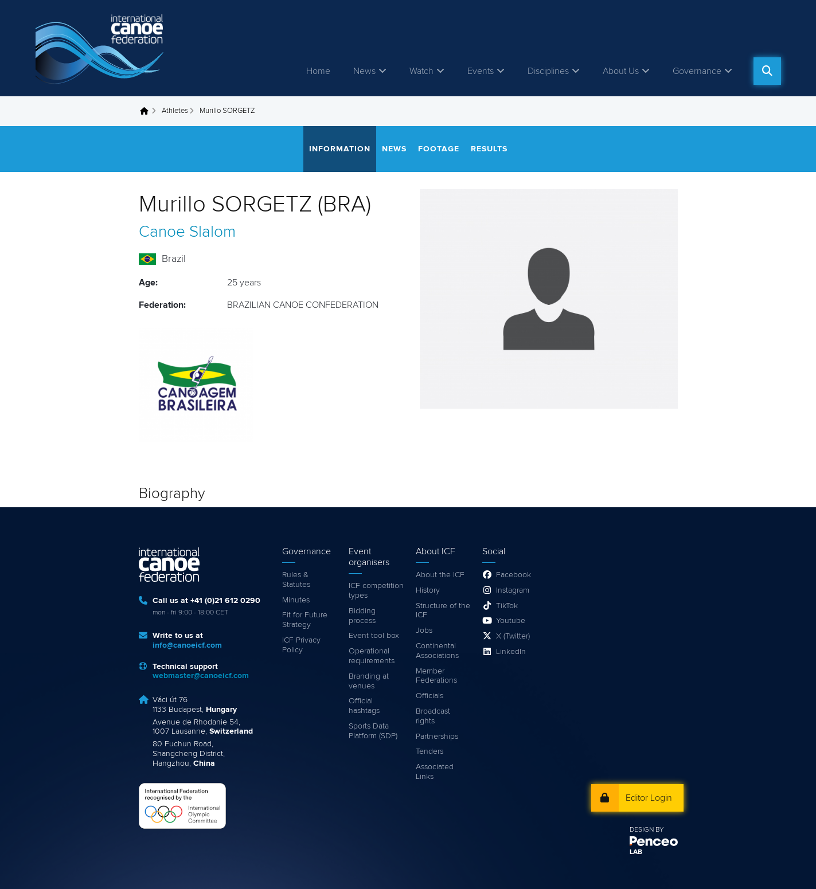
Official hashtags (364, 706)
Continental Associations (437, 651)
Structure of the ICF (443, 611)
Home (318, 71)
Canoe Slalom (187, 232)
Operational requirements (372, 656)
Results (489, 149)
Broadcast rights (433, 716)
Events (480, 71)
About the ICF (440, 575)
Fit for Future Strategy (304, 620)
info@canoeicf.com (187, 645)
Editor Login (649, 797)
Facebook (513, 575)
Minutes (296, 600)
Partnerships (437, 737)
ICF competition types (376, 591)
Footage (438, 149)
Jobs (424, 630)
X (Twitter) (513, 636)
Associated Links (435, 772)
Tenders (429, 751)
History (428, 590)
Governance (697, 71)
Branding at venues (369, 681)
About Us (621, 71)
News (364, 71)
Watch (421, 71)
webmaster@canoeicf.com (201, 676)
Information (339, 149)
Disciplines (548, 71)
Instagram (512, 590)
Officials (429, 696)
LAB (636, 852)
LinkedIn (511, 652)
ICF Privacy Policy (301, 645)
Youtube (510, 621)
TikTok (507, 606)
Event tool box (374, 636)
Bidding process (362, 616)
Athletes (175, 111)
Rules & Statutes (296, 580)
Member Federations (436, 676)
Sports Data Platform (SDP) (373, 731)
